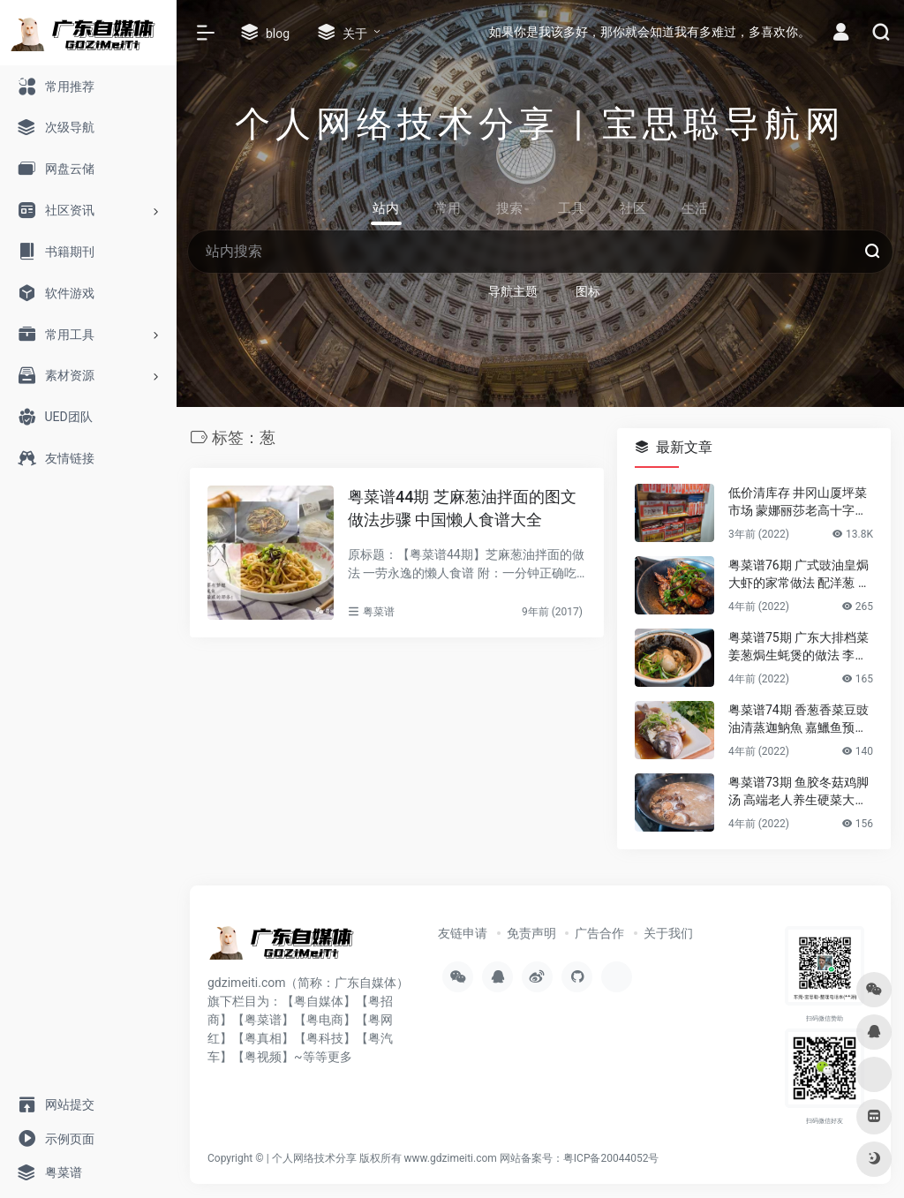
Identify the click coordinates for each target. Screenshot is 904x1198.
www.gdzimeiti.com (450, 1158)
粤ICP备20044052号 (611, 1158)
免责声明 (531, 933)
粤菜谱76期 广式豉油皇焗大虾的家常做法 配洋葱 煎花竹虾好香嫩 (799, 574)
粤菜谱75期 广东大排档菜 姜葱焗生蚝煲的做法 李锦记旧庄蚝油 (798, 647)
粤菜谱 (379, 612)
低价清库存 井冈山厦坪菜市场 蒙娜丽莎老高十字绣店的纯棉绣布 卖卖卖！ (797, 502)
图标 (588, 291)
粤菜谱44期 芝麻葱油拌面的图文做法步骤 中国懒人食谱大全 (462, 508)
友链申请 (462, 933)
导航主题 (513, 291)
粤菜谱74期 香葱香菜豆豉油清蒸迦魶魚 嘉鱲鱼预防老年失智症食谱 (798, 719)
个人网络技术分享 (314, 1158)
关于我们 (668, 933)
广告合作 (599, 933)
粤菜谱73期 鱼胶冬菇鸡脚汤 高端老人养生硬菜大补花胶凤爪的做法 (798, 792)
